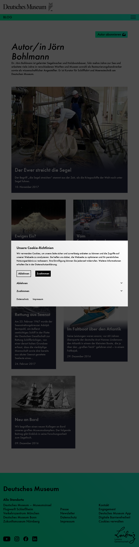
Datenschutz (23, 299)
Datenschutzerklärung (46, 264)
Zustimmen (43, 273)
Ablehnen (23, 273)
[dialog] (69, 273)
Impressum (38, 299)
